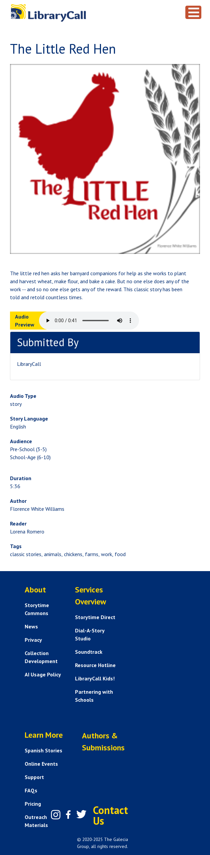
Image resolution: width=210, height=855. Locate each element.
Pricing (33, 803)
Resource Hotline (95, 665)
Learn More (44, 735)
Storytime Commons (37, 609)
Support (34, 777)
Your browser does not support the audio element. (89, 321)
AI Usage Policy (43, 674)
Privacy (33, 639)
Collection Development (41, 657)
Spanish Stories (43, 750)
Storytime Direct (95, 617)
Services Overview (90, 595)
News (31, 626)
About (35, 589)
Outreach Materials (36, 821)
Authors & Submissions (103, 741)
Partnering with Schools (94, 695)
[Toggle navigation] (193, 12)
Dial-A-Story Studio (89, 634)
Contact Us (110, 815)
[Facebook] (68, 814)
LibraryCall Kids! (95, 678)
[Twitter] (81, 814)
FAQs (31, 790)
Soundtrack (88, 651)
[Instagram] (55, 814)
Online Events (41, 763)
